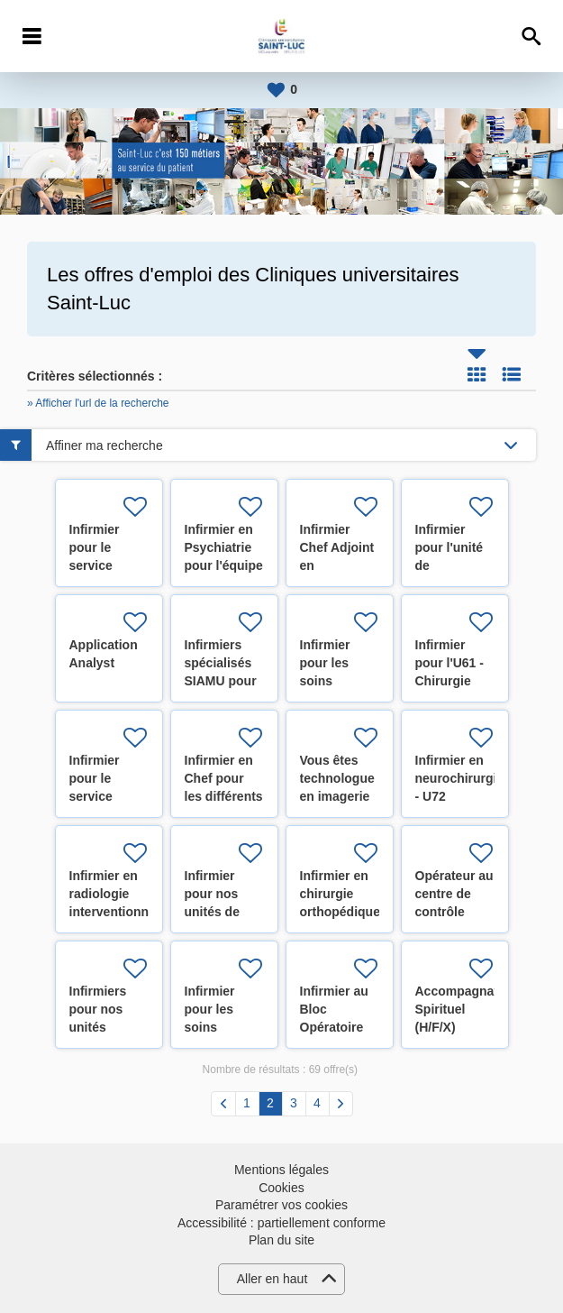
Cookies (281, 1187)
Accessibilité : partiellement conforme (281, 1223)
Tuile (476, 374)
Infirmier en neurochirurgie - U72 (459, 778)
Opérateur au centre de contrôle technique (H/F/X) (454, 911)
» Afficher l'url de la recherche (98, 403)
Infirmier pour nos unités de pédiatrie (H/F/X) (212, 911)
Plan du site (281, 1240)
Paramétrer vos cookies (281, 1205)
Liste (511, 374)
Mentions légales (281, 1169)
